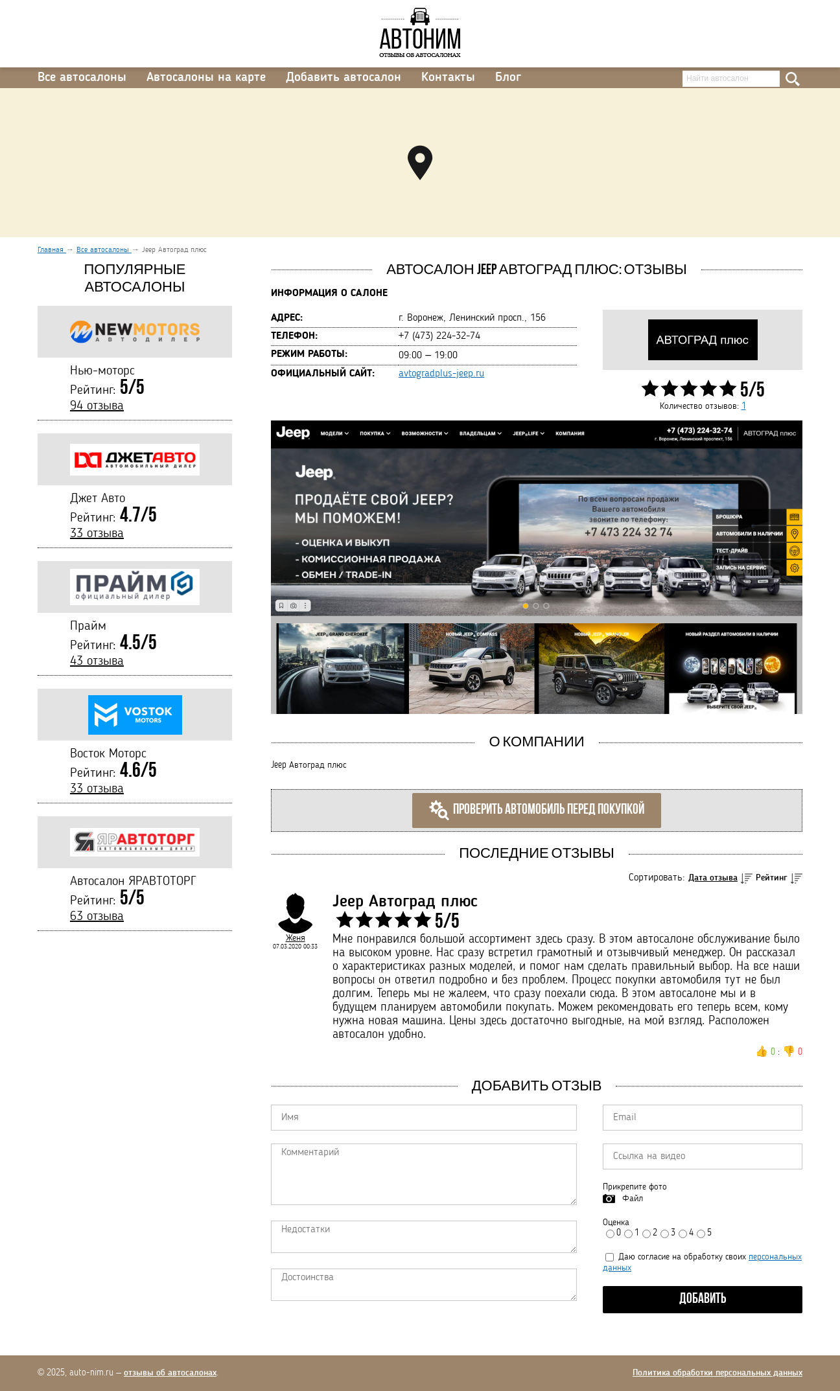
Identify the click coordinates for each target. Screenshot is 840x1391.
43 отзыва (97, 661)
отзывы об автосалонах (170, 1372)
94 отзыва (97, 406)
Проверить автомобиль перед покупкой (536, 810)
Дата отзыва (713, 877)
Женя (295, 938)
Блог (508, 77)
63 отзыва (97, 916)
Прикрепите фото (635, 1186)
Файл (632, 1198)
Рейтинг (772, 877)
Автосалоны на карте (206, 77)
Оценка (616, 1222)
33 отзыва (97, 533)
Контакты (448, 77)
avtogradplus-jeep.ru (441, 374)
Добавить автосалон (343, 77)
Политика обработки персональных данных (717, 1372)
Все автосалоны (82, 77)
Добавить (703, 1299)
